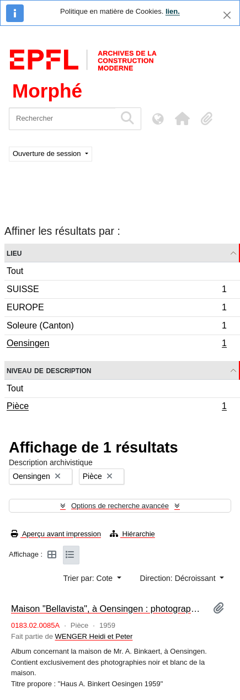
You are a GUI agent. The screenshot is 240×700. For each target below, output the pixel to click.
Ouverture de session (48, 153)
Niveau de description (49, 370)
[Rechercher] (62, 118)
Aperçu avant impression (56, 534)
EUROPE (116, 309)
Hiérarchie (132, 534)
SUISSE (116, 291)
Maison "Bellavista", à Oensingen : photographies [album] (107, 608)
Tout (15, 271)
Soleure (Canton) (116, 327)
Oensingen (116, 344)
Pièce (116, 407)
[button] (182, 118)
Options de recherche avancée (120, 506)
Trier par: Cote (89, 578)
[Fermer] (227, 15)
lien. (173, 11)
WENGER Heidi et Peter (94, 636)
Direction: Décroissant (179, 578)
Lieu (14, 252)
